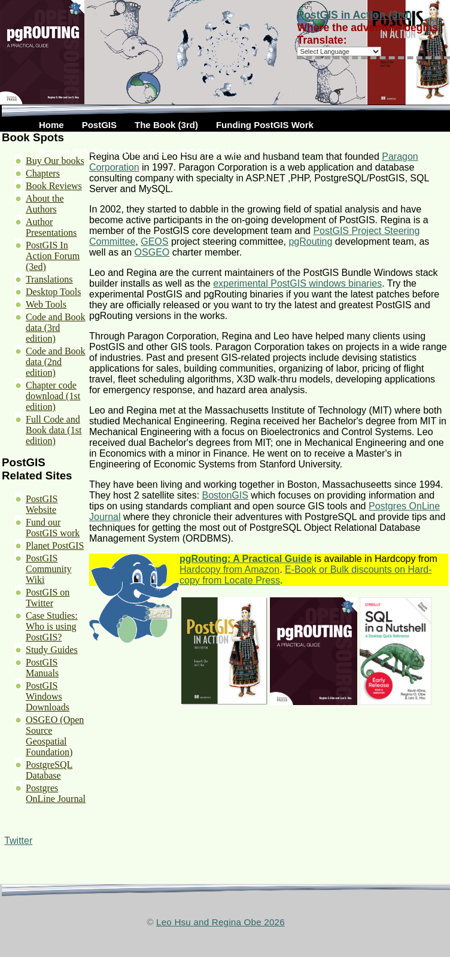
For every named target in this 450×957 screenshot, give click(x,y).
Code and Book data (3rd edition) (56, 328)
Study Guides (52, 650)
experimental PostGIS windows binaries (297, 283)
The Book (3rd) (166, 125)
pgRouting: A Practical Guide (246, 559)
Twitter (18, 841)
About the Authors (45, 203)
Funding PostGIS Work (265, 125)
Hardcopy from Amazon (229, 569)
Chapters (43, 173)
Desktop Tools (53, 292)
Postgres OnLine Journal (56, 793)
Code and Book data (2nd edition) (56, 362)
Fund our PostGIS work (53, 527)
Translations (49, 279)
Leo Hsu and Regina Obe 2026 (220, 922)
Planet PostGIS (55, 545)
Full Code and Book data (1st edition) (53, 430)
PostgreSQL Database (49, 769)
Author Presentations (51, 227)
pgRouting (310, 241)
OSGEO (152, 252)
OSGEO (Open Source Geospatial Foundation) (55, 736)
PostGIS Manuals (42, 667)
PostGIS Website (41, 504)
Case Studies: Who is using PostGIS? (52, 626)
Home (51, 125)
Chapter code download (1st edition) (53, 396)
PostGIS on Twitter (47, 597)
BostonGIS (225, 495)
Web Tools (46, 304)
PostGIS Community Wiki (48, 569)
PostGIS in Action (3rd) (354, 15)
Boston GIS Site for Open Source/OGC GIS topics (144, 152)
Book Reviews (54, 186)
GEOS (154, 241)
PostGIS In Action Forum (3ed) (53, 256)
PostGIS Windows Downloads (47, 696)
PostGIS (99, 125)
